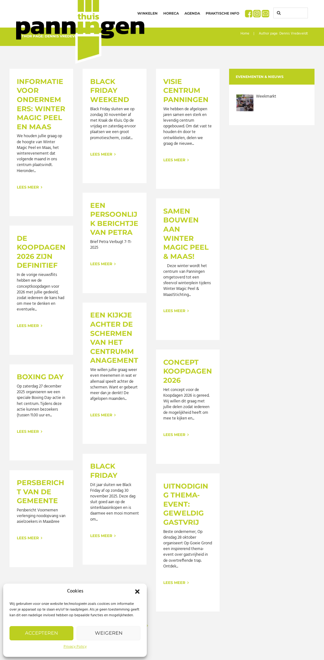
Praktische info (222, 13)
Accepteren (41, 633)
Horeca (171, 13)
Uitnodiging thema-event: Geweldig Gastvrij (185, 504)
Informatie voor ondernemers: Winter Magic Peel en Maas (41, 104)
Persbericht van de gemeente (40, 491)
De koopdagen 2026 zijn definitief (41, 252)
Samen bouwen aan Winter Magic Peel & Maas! (186, 234)
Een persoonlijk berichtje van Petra (114, 219)
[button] (137, 591)
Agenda (192, 13)
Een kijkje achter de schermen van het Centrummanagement (114, 338)
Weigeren (108, 633)
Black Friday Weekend (109, 90)
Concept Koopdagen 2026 (187, 371)
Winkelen (147, 13)
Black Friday (103, 471)
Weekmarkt (266, 96)
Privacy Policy (75, 647)
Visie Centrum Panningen (186, 90)
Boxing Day (40, 377)
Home (244, 33)
